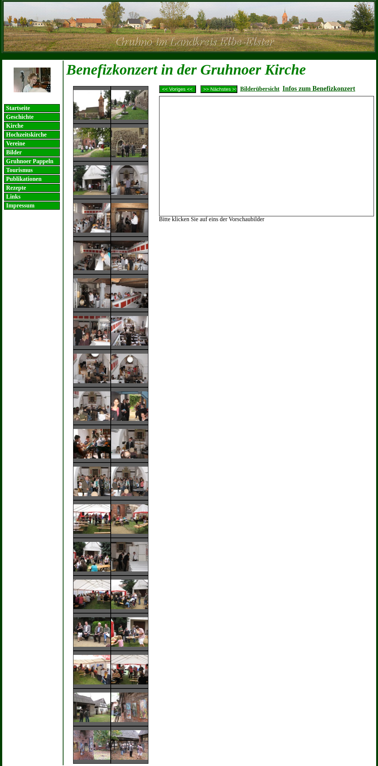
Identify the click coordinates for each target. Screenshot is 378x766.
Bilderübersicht (260, 89)
